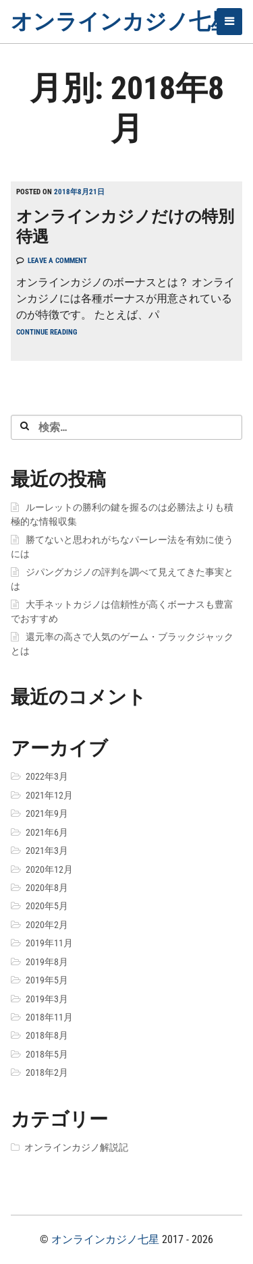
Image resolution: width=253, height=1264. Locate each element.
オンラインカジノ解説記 (76, 1147)
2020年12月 (49, 869)
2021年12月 (49, 795)
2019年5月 (47, 980)
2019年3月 (47, 999)
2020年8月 (47, 887)
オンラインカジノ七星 (121, 21)
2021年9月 (47, 813)
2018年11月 (49, 1017)
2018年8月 (47, 1035)
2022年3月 (47, 776)
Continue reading (46, 332)
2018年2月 (47, 1072)
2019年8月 (47, 961)
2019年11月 (49, 943)
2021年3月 (47, 850)
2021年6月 (47, 832)
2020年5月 (47, 905)
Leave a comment (57, 260)
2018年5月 (47, 1054)
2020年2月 (47, 924)
